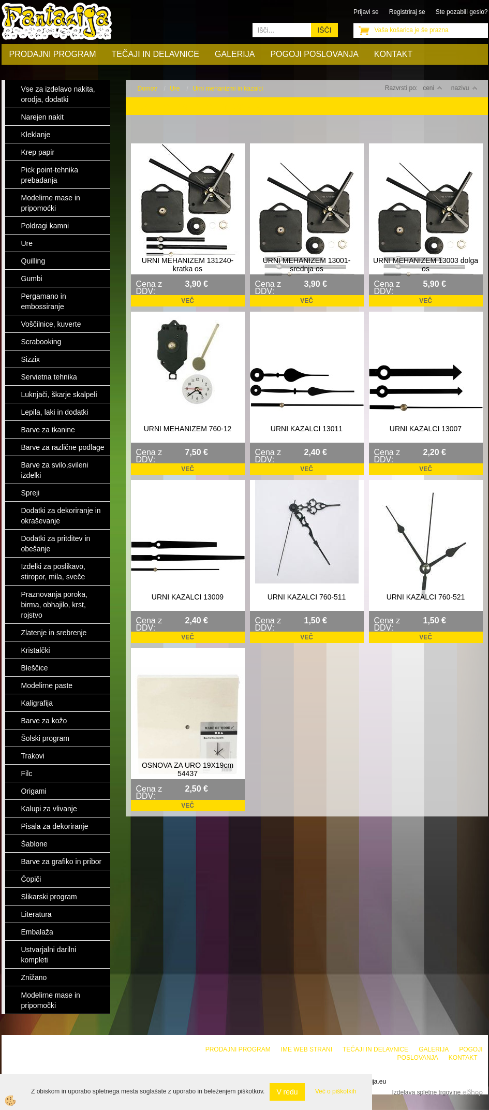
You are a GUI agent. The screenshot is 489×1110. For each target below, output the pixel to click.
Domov (147, 88)
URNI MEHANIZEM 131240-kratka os (187, 264)
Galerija (235, 54)
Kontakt (393, 54)
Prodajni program (52, 54)
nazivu (464, 88)
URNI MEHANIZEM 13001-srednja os (307, 264)
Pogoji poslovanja (314, 54)
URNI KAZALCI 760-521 (426, 597)
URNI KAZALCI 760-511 (307, 597)
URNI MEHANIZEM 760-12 (188, 429)
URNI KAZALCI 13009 (188, 597)
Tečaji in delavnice (156, 54)
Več (187, 300)
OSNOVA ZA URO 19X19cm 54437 (187, 769)
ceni (432, 88)
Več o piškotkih (336, 1091)
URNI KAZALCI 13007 (426, 429)
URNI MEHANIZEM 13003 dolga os (425, 264)
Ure (175, 88)
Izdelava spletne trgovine (426, 1092)
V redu (287, 1092)
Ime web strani (306, 1049)
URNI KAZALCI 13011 (307, 429)
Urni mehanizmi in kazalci (227, 88)
